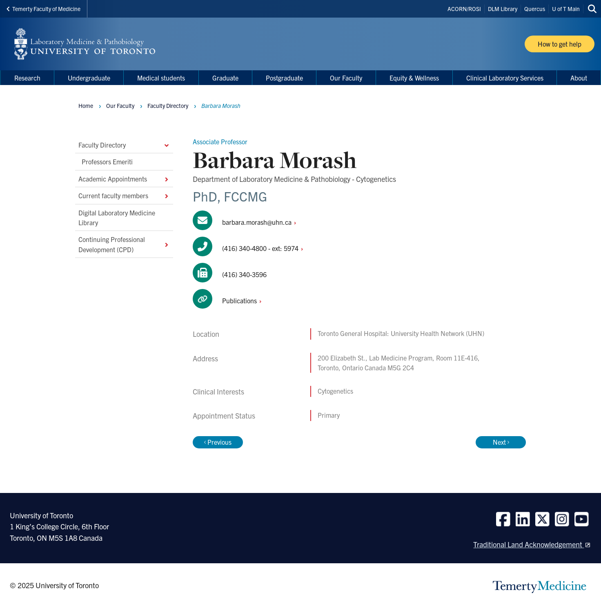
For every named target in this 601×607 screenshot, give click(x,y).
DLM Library (502, 8)
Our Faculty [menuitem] (346, 78)
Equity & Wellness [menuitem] (414, 78)
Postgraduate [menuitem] (284, 78)
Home (85, 105)
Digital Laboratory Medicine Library (116, 217)
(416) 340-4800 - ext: (264, 248)
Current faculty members (124, 195)
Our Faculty (120, 105)
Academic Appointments (124, 178)
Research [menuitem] (27, 78)
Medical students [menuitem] (161, 78)
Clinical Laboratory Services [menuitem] (504, 78)
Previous (217, 442)
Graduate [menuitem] (225, 78)
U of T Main (566, 8)
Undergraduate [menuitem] (89, 78)
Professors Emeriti (107, 161)
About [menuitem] (578, 78)
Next (501, 442)
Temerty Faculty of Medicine (43, 8)
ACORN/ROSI (464, 8)
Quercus (534, 8)
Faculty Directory (124, 145)
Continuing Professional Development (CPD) (124, 244)
